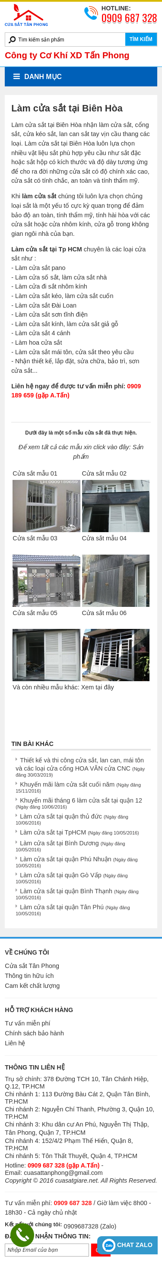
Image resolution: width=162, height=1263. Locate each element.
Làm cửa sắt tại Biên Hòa (46, 124)
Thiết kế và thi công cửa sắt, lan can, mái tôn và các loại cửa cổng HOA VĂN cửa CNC (80, 767)
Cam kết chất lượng (32, 985)
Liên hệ (15, 1043)
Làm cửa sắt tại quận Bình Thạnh (77, 894)
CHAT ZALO (127, 1245)
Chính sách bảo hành (34, 1033)
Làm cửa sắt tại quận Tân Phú (73, 910)
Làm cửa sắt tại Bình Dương (70, 846)
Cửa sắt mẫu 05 (35, 612)
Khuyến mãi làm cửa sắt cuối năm (78, 787)
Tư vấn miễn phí (27, 1023)
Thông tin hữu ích (29, 975)
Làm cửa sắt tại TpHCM (79, 832)
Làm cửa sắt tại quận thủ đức (72, 819)
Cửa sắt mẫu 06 (104, 612)
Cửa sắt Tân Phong (32, 965)
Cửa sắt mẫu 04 (104, 538)
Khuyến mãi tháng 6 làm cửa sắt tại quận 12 (79, 803)
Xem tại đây (97, 687)
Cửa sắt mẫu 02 (104, 473)
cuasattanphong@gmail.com (63, 1172)
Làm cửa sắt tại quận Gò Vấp (71, 878)
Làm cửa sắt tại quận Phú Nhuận (76, 862)
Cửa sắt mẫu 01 (35, 473)
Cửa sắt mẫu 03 (35, 538)
